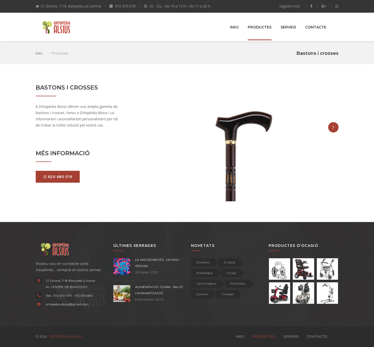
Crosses (228, 294)
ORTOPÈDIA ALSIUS (65, 336)
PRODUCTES (260, 27)
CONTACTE (315, 27)
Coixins (202, 294)
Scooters (203, 262)
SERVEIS (288, 27)
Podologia (204, 273)
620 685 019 (57, 176)
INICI (234, 27)
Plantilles (237, 283)
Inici (39, 53)
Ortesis (229, 262)
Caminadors (206, 283)
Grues (231, 273)
